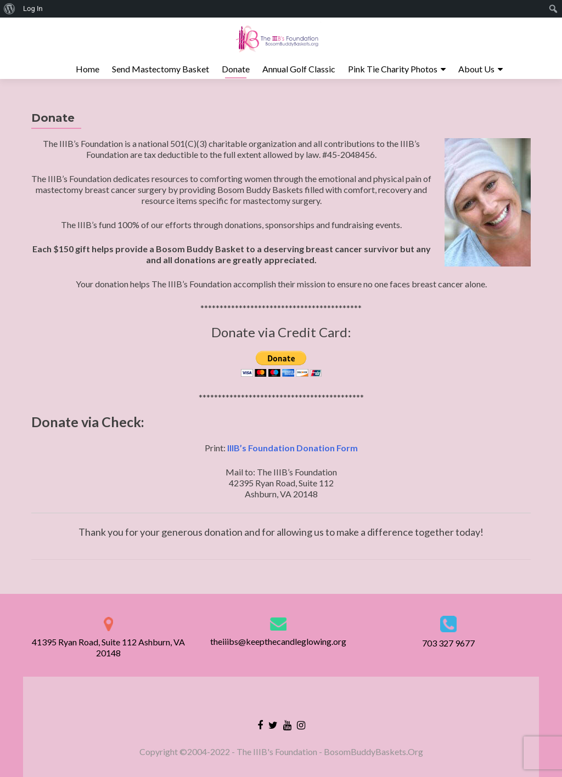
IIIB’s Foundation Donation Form (292, 448)
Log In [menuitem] (33, 8)
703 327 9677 (448, 643)
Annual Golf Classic (298, 69)
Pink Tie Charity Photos (392, 69)
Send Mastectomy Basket (160, 69)
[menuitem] (9, 9)
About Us (476, 69)
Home (87, 69)
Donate (236, 69)
